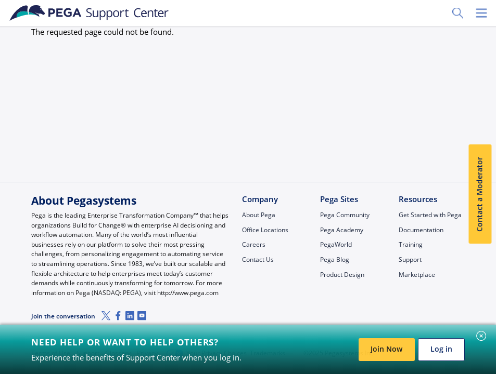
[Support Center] (89, 13)
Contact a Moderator (480, 194)
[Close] (481, 336)
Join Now (386, 349)
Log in (441, 349)
